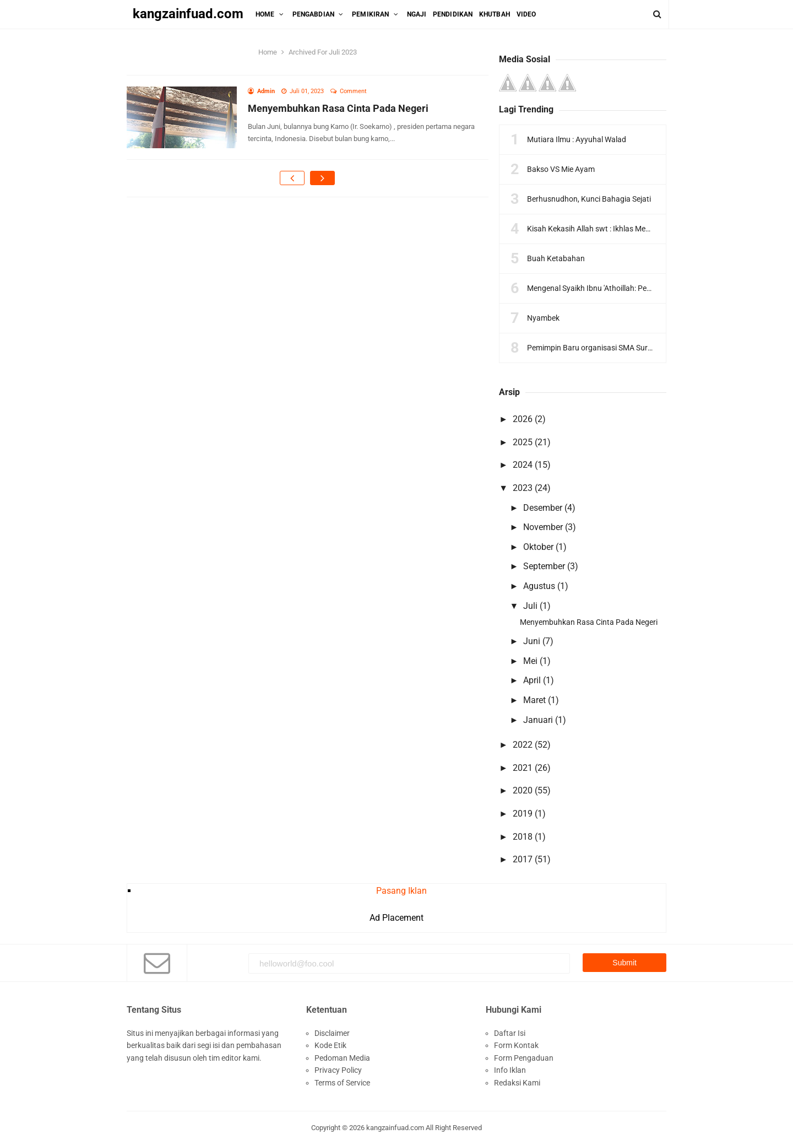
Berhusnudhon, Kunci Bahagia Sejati (589, 199)
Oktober (538, 547)
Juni (531, 641)
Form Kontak (516, 1045)
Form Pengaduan (523, 1058)
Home (267, 52)
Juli (530, 606)
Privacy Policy (338, 1070)
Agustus (539, 586)
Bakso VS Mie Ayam (561, 169)
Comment (354, 91)
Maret (534, 700)
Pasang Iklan (401, 890)
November (543, 527)
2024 (523, 465)
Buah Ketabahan (556, 258)
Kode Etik (330, 1045)
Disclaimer (332, 1033)
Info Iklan (510, 1070)
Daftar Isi (509, 1033)
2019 (523, 813)
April (532, 680)
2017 (523, 859)
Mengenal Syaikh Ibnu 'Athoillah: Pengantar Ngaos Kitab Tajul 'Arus (640, 288)
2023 (523, 488)
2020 (523, 790)
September (544, 566)
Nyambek (543, 318)
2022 (523, 744)
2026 (523, 419)
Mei (530, 661)
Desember (542, 508)
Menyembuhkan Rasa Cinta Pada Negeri (338, 108)
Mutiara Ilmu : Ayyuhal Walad (576, 139)
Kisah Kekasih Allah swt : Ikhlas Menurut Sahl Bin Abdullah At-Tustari (644, 228)
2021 (523, 768)
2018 (523, 836)
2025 (523, 442)
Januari (538, 720)
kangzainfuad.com (395, 1128)
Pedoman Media (342, 1058)
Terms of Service (342, 1082)
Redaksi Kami (517, 1082)
